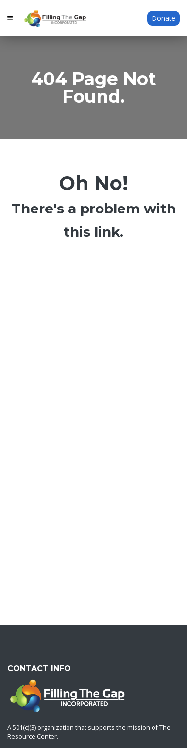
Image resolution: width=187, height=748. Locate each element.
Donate (163, 18)
